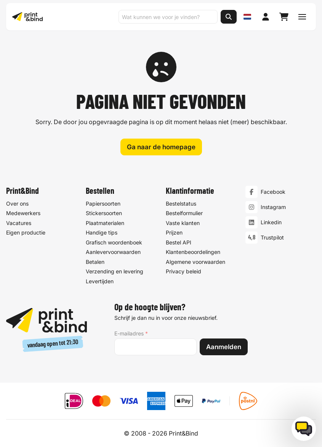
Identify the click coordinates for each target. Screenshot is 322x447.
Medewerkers (23, 213)
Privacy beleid (183, 271)
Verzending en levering (114, 271)
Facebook (273, 191)
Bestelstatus (181, 203)
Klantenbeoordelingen (193, 252)
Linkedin (271, 222)
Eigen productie (25, 232)
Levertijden (100, 281)
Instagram (273, 207)
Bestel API (178, 242)
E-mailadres (131, 333)
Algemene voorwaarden (195, 262)
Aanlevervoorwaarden (113, 252)
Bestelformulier (184, 213)
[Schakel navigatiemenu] (302, 16)
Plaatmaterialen (105, 223)
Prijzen (174, 232)
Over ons (17, 203)
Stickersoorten (104, 213)
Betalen (95, 262)
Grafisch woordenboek (114, 242)
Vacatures (18, 223)
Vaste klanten (183, 223)
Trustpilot (272, 237)
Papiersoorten (103, 203)
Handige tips (101, 232)
